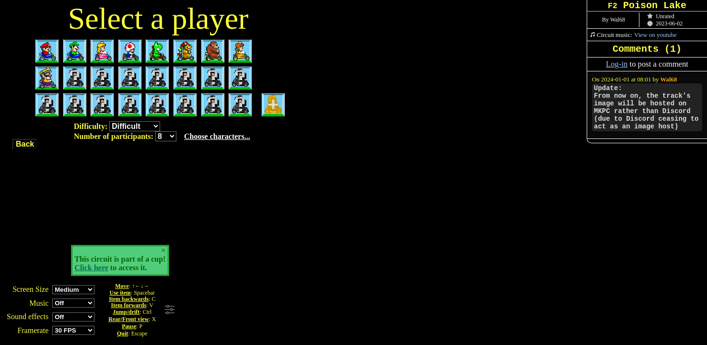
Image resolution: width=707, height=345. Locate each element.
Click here (91, 268)
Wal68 (669, 79)
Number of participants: (162, 136)
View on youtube (655, 34)
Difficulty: (117, 126)
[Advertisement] (308, 310)
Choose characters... (217, 136)
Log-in (616, 64)
